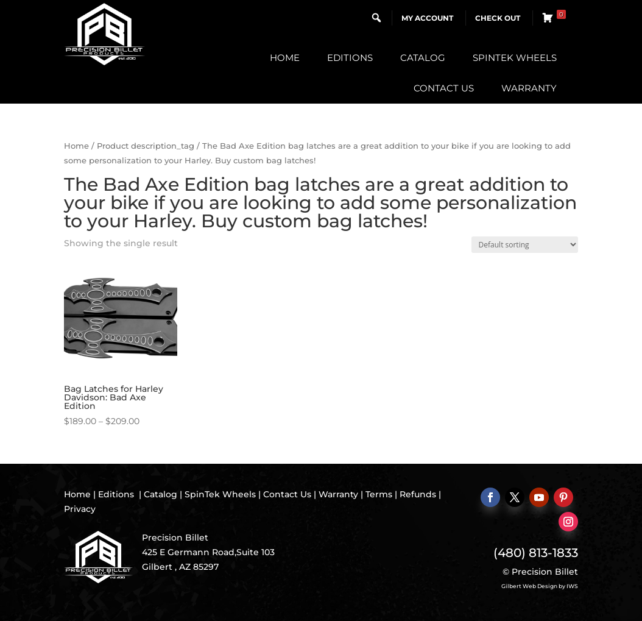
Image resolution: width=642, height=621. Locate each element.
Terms (378, 494)
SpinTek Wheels (515, 57)
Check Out (497, 18)
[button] (376, 18)
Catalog (422, 57)
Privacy (80, 508)
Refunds (418, 494)
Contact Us (444, 88)
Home (285, 57)
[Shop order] (524, 244)
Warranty (529, 88)
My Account (427, 18)
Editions (350, 57)
